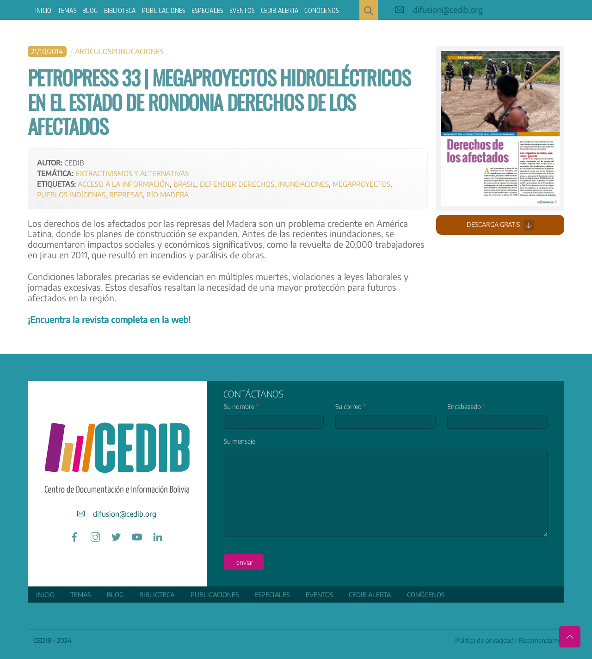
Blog (90, 10)
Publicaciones (163, 10)
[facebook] (74, 535)
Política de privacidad (484, 640)
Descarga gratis (500, 225)
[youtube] (137, 535)
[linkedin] (157, 535)
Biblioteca (120, 10)
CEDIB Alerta (279, 10)
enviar (244, 562)
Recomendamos (541, 640)
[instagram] (95, 535)
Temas (67, 10)
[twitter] (116, 535)
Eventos (241, 10)
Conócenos (321, 10)
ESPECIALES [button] (207, 10)
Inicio (43, 10)
